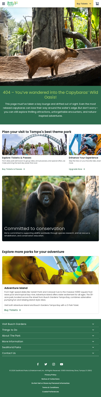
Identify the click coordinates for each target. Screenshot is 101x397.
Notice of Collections (50, 379)
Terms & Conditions (50, 387)
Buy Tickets (12, 310)
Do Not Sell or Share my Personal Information (51, 383)
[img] (37, 364)
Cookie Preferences (50, 392)
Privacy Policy (50, 375)
